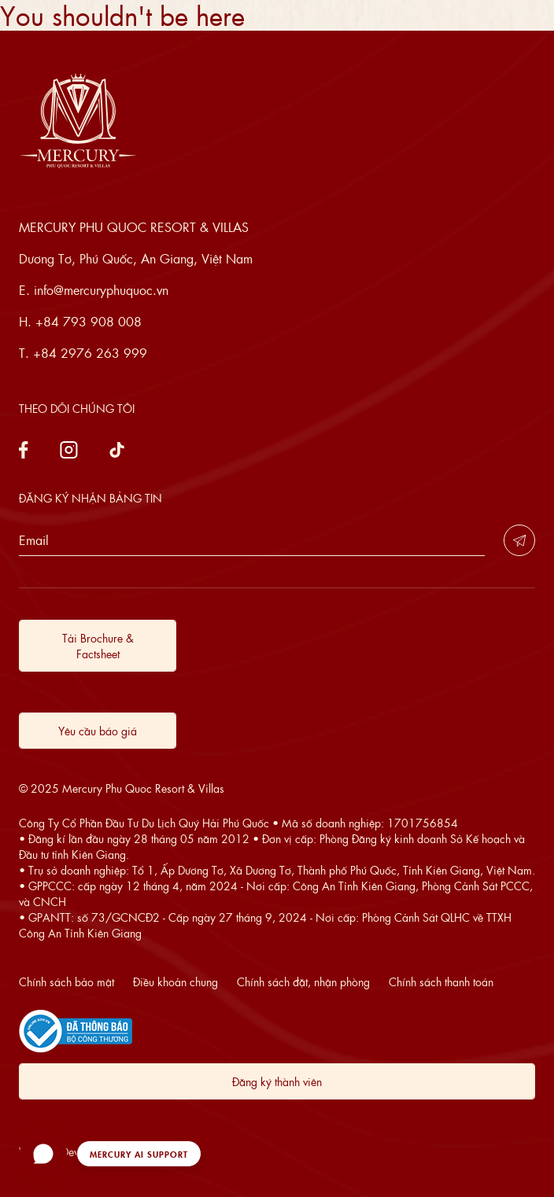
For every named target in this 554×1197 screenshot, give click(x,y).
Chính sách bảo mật (66, 981)
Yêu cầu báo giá (97, 730)
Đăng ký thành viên (277, 1081)
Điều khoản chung (175, 981)
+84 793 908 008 (88, 321)
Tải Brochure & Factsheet (98, 645)
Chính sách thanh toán (441, 981)
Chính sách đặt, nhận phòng (303, 981)
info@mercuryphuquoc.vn (101, 290)
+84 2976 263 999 (90, 353)
